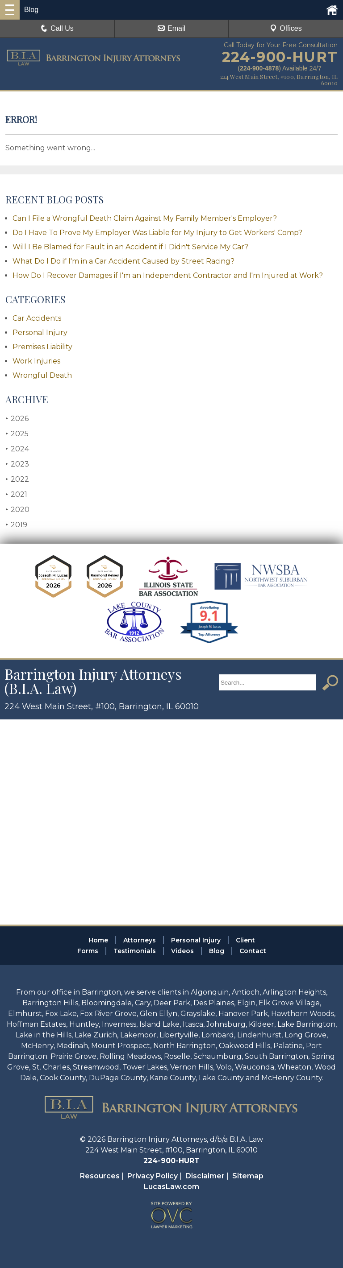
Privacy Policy (152, 1176)
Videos (182, 951)
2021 (16, 494)
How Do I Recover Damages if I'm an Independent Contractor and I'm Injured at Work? (168, 275)
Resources (100, 1176)
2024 (17, 449)
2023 (17, 464)
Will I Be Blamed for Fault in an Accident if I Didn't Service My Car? (130, 247)
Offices (286, 28)
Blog (216, 951)
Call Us (57, 28)
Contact (252, 951)
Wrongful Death (42, 375)
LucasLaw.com (171, 1186)
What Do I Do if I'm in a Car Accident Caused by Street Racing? (123, 261)
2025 (17, 434)
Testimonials (134, 951)
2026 (17, 418)
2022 (17, 479)
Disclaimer (205, 1176)
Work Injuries (36, 361)
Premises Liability (42, 347)
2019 (16, 525)
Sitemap (248, 1176)
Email (171, 28)
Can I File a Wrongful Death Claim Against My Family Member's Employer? (145, 218)
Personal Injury (40, 332)
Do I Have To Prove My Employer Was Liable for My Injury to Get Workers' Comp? (157, 232)
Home (98, 940)
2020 (17, 509)
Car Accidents (37, 318)
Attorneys (139, 940)
